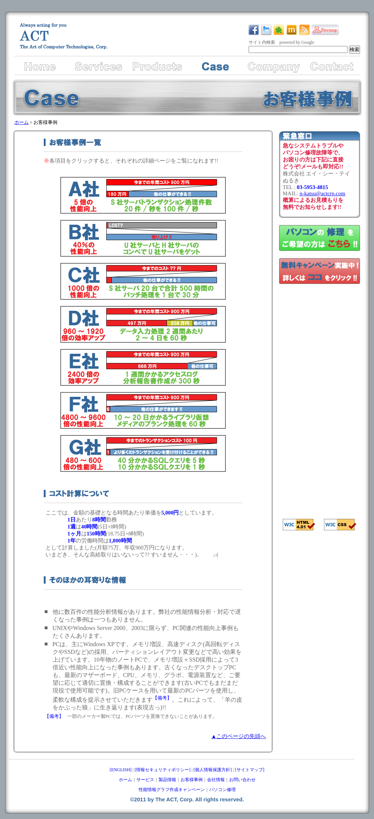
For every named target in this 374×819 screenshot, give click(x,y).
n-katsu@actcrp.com (322, 193)
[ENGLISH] (120, 769)
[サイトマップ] (249, 769)
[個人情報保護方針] (212, 769)
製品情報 (167, 779)
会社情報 (216, 779)
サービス (145, 779)
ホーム (21, 122)
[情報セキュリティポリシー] (162, 769)
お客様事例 (192, 779)
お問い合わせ (242, 779)
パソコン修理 (222, 789)
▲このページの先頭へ (238, 736)
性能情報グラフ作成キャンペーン (172, 789)
